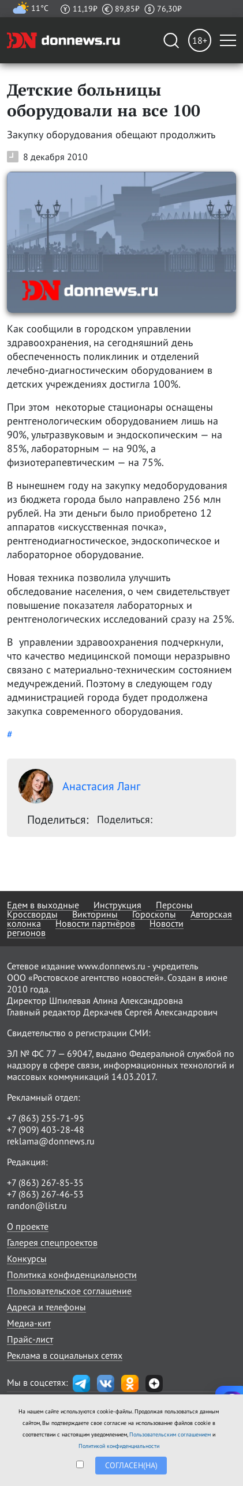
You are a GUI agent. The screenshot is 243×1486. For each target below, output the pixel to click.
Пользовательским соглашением (170, 1434)
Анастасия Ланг (79, 786)
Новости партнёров (95, 923)
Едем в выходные (43, 905)
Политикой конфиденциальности (118, 1446)
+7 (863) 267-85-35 (45, 1182)
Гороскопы (154, 914)
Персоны (174, 905)
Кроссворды (32, 914)
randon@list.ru (37, 1205)
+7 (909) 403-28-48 (45, 1129)
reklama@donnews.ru (51, 1141)
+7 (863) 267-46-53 (45, 1194)
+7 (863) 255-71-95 (45, 1118)
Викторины (95, 914)
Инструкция (117, 905)
